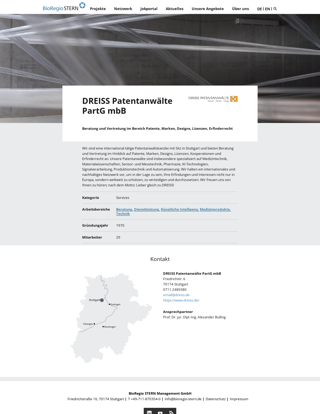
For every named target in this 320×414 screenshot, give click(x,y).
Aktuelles (174, 8)
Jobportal (149, 8)
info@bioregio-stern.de (183, 399)
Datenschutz (216, 399)
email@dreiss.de (176, 294)
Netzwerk (123, 8)
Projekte (98, 8)
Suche (276, 9)
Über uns (240, 8)
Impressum (239, 399)
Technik (123, 213)
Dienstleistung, (147, 209)
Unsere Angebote (208, 8)
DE (259, 8)
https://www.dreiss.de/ (181, 300)
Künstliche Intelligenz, (180, 209)
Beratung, (124, 209)
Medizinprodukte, (215, 209)
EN (267, 8)
